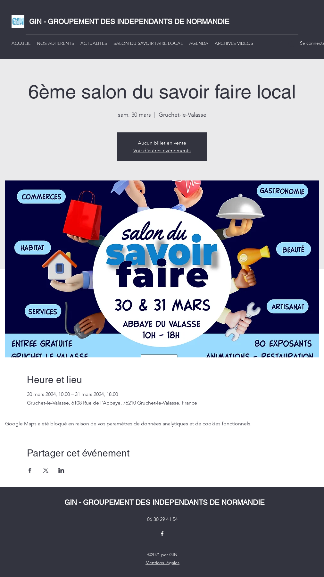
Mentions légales (162, 562)
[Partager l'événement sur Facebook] (30, 470)
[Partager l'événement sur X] (46, 470)
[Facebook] (162, 534)
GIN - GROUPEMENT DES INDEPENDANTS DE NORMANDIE (129, 22)
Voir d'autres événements (162, 150)
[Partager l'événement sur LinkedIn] (61, 470)
